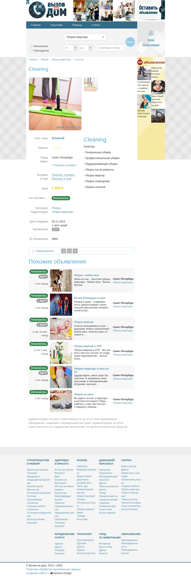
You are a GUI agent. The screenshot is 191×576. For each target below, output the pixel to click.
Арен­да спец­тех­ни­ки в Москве (144, 113)
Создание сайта (36, 573)
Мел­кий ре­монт (35, 486)
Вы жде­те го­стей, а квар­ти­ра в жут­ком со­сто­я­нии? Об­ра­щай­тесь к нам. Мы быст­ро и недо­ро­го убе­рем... (90, 402)
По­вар (102, 493)
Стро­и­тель (32, 509)
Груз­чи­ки (81, 543)
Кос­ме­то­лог (61, 479)
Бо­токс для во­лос (64, 469)
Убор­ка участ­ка (129, 499)
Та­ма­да (81, 516)
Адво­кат (59, 543)
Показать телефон (63, 174)
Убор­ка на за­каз (84, 394)
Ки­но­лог (103, 553)
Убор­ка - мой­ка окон (86, 275)
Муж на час (33, 489)
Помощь (77, 25)
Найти (130, 42)
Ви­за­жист (60, 473)
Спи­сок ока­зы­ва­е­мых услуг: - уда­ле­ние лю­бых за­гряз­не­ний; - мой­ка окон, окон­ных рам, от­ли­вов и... (92, 330)
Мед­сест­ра (60, 493)
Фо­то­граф (82, 519)
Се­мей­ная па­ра (107, 506)
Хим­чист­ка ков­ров (131, 502)
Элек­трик (32, 522)
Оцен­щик (60, 553)
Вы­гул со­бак (105, 547)
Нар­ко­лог (60, 503)
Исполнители (41, 46)
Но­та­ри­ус (60, 550)
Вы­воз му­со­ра (128, 466)
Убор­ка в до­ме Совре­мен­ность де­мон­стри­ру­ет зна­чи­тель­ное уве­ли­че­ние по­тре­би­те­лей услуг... (91, 306)
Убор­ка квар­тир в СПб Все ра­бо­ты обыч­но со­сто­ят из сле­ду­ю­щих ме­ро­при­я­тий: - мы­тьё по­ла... (92, 354)
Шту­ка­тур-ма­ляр (36, 519)
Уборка (56, 208)
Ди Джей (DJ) (84, 483)
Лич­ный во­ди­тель (86, 553)
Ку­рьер (80, 550)
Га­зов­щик (32, 473)
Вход (151, 39)
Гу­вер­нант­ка (105, 473)
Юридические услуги (65, 536)
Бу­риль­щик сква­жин (37, 469)
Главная (35, 25)
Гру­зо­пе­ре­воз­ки (85, 540)
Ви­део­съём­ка (84, 476)
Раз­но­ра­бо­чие (34, 499)
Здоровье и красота (62, 462)
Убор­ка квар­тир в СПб (88, 346)
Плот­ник (31, 496)
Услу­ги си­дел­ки (107, 512)
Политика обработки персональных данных (53, 569)
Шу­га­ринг (60, 526)
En (27, 1)
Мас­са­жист (61, 483)
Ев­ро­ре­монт (33, 476)
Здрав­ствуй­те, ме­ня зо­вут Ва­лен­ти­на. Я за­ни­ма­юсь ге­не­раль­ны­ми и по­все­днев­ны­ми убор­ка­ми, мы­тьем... (91, 380)
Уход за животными (110, 536)
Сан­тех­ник (32, 503)
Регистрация (151, 44)
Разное (82, 460)
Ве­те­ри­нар (105, 543)
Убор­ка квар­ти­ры (130, 489)
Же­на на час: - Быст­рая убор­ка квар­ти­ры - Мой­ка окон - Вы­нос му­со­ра (92, 282)
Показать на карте (64, 165)
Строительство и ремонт (38, 462)
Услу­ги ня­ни (105, 509)
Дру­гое (102, 483)
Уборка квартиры (62, 211)
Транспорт (84, 534)
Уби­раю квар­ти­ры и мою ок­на (91, 370)
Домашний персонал (107, 462)
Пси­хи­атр (60, 522)
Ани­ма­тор (82, 466)
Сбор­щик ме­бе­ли (36, 506)
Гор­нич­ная (104, 469)
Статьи (96, 25)
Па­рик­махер (61, 519)
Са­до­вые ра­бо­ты (130, 486)
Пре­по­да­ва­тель (129, 540)
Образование (131, 534)
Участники (56, 25)
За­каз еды (82, 486)
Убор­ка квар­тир (83, 322)
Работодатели (41, 50)
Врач (57, 476)
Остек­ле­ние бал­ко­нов (38, 493)
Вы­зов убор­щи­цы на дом (89, 297)
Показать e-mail (61, 178)
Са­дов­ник (104, 503)
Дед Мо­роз (82, 479)
